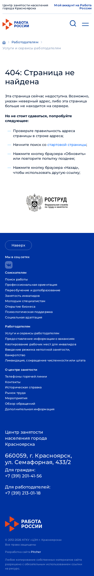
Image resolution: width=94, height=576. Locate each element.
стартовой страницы (66, 144)
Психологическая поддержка (29, 312)
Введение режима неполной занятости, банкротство (37, 352)
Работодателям (25, 42)
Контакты (13, 382)
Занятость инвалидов (22, 296)
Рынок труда (15, 393)
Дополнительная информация (29, 409)
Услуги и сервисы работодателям (32, 48)
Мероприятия (16, 398)
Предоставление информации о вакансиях (39, 339)
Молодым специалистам (25, 301)
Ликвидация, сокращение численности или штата (45, 360)
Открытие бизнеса (20, 306)
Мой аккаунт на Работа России (72, 7)
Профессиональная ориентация (31, 284)
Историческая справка (23, 387)
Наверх (18, 245)
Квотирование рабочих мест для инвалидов (40, 344)
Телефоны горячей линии (26, 376)
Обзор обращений (20, 403)
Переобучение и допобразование (32, 290)
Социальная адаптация (23, 317)
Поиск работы (16, 279)
